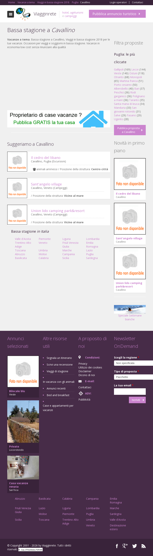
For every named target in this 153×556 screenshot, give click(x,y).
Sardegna (92, 258)
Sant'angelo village (46, 184)
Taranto (134, 100)
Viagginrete (45, 14)
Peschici (119, 92)
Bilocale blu (17, 391)
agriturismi (76, 12)
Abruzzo (20, 254)
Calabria (44, 258)
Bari (136, 88)
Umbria (43, 250)
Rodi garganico (125, 94)
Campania (68, 254)
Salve (117, 115)
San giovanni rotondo (125, 109)
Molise (43, 254)
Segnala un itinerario (59, 358)
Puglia (90, 254)
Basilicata (21, 258)
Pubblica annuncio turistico (114, 13)
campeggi (71, 16)
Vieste (117, 73)
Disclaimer (84, 371)
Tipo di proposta (126, 371)
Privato (14, 446)
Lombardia (92, 239)
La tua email (123, 385)
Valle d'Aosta (23, 239)
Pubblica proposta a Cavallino (128, 130)
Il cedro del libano (45, 157)
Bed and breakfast (58, 395)
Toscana (20, 250)
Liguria (66, 239)
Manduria (120, 107)
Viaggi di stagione (57, 371)
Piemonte (45, 239)
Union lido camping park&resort (58, 210)
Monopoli (136, 77)
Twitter (134, 546)
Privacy (82, 363)
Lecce (135, 69)
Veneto (43, 242)
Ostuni (133, 73)
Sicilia (65, 258)
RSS (144, 546)
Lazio (89, 250)
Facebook (117, 546)
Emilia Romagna (92, 244)
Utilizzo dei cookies (90, 367)
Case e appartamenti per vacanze (58, 408)
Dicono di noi (86, 375)
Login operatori (118, 2)
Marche (67, 250)
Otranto (119, 77)
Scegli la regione (126, 357)
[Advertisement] (58, 79)
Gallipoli (119, 69)
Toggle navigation (10, 14)
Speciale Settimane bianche (130, 314)
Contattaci (137, 2)
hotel (65, 12)
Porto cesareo (123, 85)
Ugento (118, 119)
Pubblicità (84, 399)
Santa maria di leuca (126, 104)
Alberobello (121, 88)
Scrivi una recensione (60, 364)
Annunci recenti (56, 388)
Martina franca (129, 81)
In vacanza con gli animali (58, 382)
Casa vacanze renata (18, 484)
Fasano (131, 115)
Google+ (125, 546)
